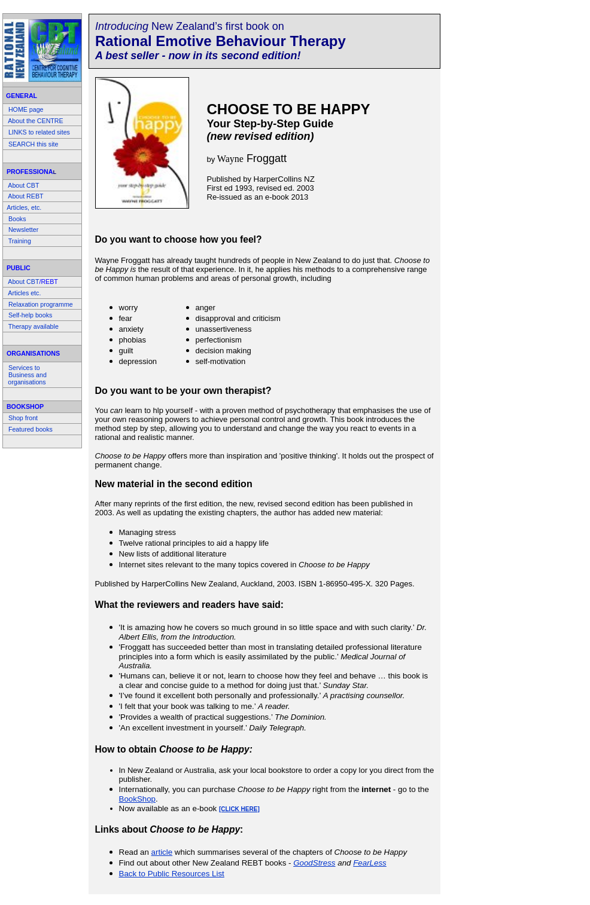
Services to (24, 367)
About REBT (25, 196)
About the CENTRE (35, 120)
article (162, 852)
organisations (26, 382)
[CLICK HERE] (239, 809)
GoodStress (314, 862)
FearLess (370, 862)
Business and (27, 374)
